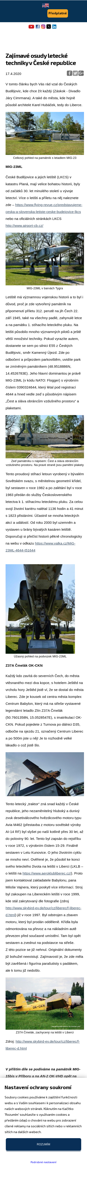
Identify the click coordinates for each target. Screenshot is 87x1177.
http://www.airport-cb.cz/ (24, 226)
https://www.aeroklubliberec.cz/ (47, 873)
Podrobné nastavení (43, 1162)
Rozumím (43, 1144)
